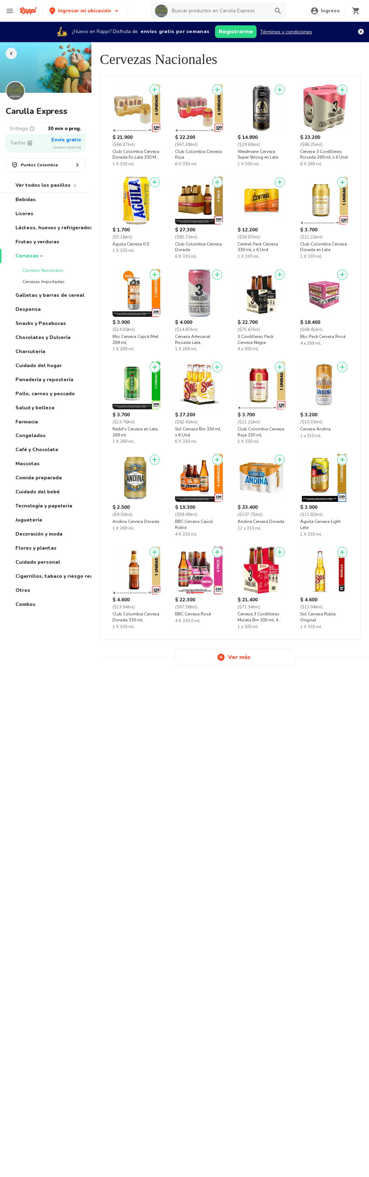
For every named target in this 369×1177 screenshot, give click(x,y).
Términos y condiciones (286, 31)
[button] (84, 10)
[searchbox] (219, 10)
